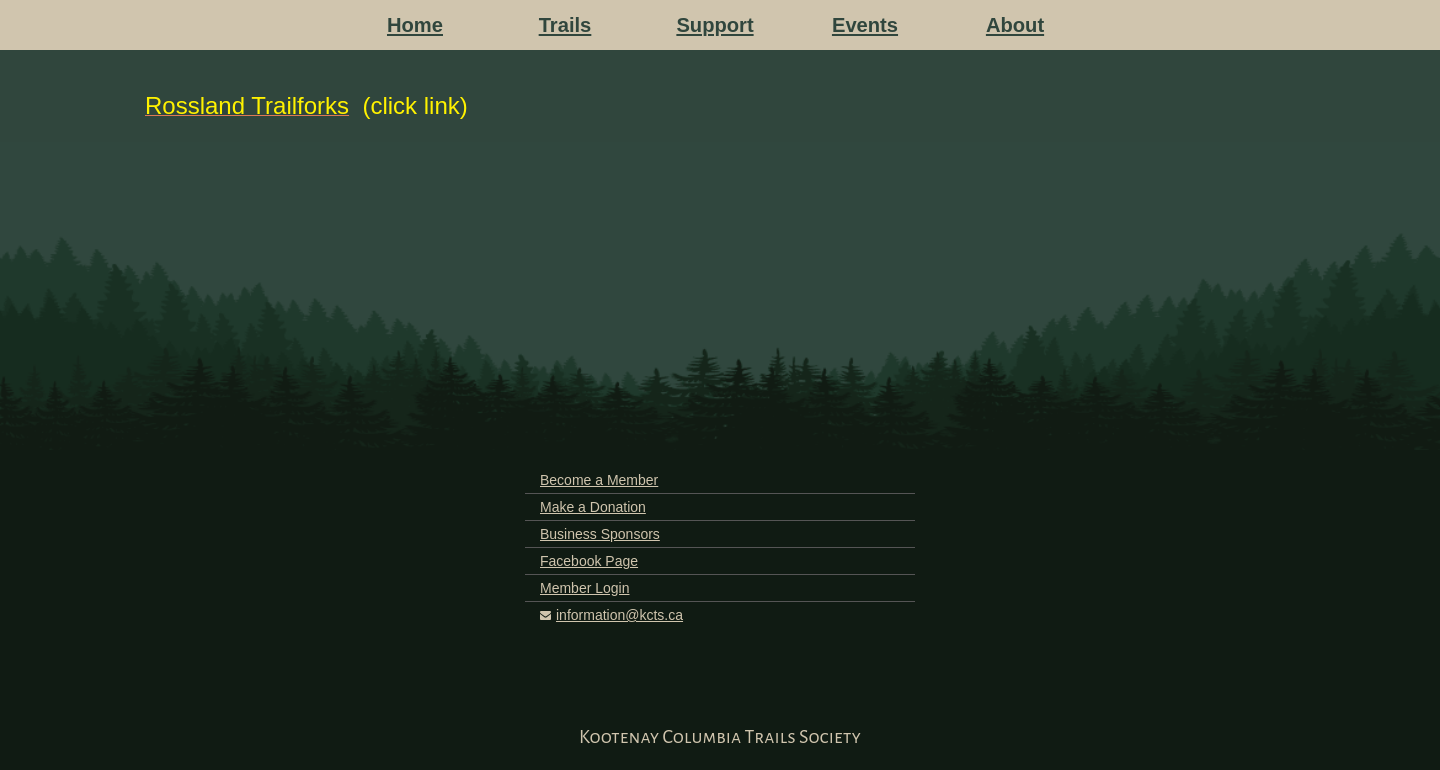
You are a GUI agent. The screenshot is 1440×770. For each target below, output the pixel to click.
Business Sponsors (600, 534)
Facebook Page (589, 561)
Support (714, 25)
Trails (565, 25)
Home (415, 25)
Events (865, 25)
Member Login (585, 588)
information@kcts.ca (619, 615)
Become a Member (599, 480)
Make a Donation (593, 507)
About (1015, 25)
